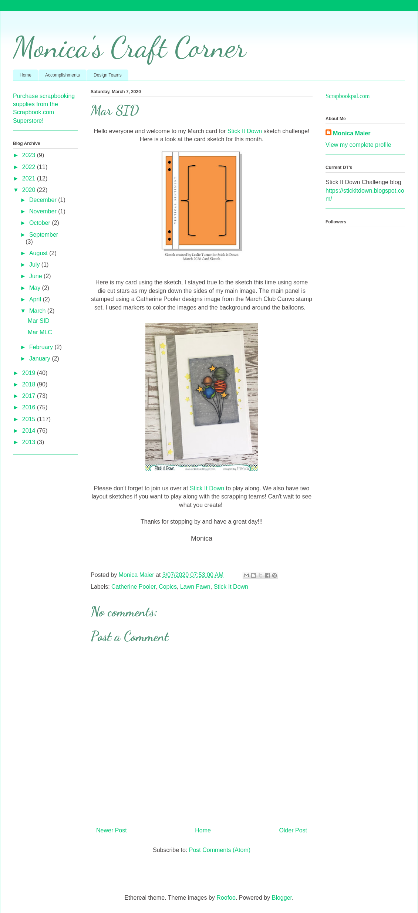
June (36, 276)
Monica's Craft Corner (129, 47)
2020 (29, 190)
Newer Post (111, 830)
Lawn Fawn (195, 587)
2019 (29, 373)
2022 (29, 167)
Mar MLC (40, 332)
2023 (29, 155)
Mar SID (39, 321)
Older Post (293, 830)
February (41, 347)
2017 (29, 396)
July (35, 264)
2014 (29, 430)
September (43, 234)
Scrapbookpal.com (348, 96)
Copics (168, 587)
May (35, 288)
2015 (29, 419)
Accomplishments (62, 75)
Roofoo (226, 898)
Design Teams (108, 75)
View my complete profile (358, 145)
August (39, 253)
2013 (29, 442)
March (38, 311)
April (36, 299)
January (40, 358)
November (43, 211)
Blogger (282, 898)
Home (25, 75)
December (43, 200)
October (40, 223)
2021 (29, 178)
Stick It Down (244, 131)
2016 (29, 407)
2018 (29, 384)
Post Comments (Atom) (219, 850)
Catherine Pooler (133, 587)
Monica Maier (351, 133)
